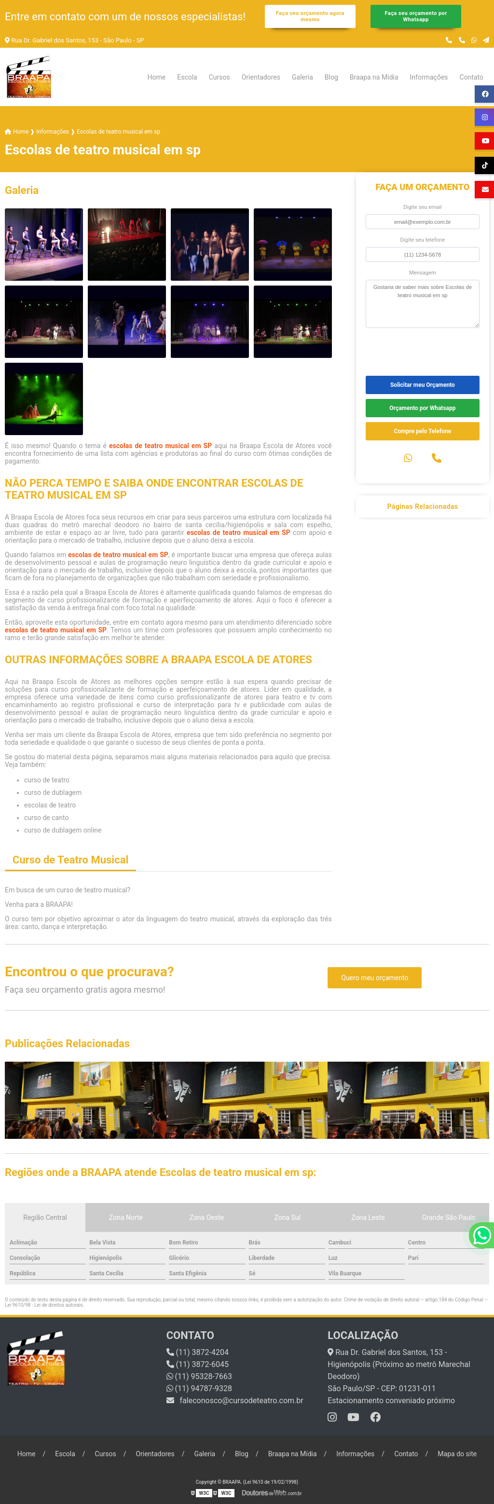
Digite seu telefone (422, 240)
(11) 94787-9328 (199, 1388)
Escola (187, 77)
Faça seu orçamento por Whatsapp (415, 16)
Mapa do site (457, 1454)
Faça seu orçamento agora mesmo (310, 16)
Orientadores (261, 77)
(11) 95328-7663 (199, 1376)
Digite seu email (422, 207)
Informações (429, 77)
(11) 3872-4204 (197, 1352)
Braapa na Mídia (374, 77)
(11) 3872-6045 (197, 1364)
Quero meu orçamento (374, 978)
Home (157, 77)
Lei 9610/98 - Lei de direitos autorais (44, 1305)
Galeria (302, 77)
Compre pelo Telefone (423, 431)
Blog (331, 77)
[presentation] (424, 351)
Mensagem (422, 273)
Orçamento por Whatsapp (422, 408)
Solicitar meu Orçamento (422, 385)
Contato (471, 77)
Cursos (219, 77)
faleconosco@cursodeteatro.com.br (234, 1400)
